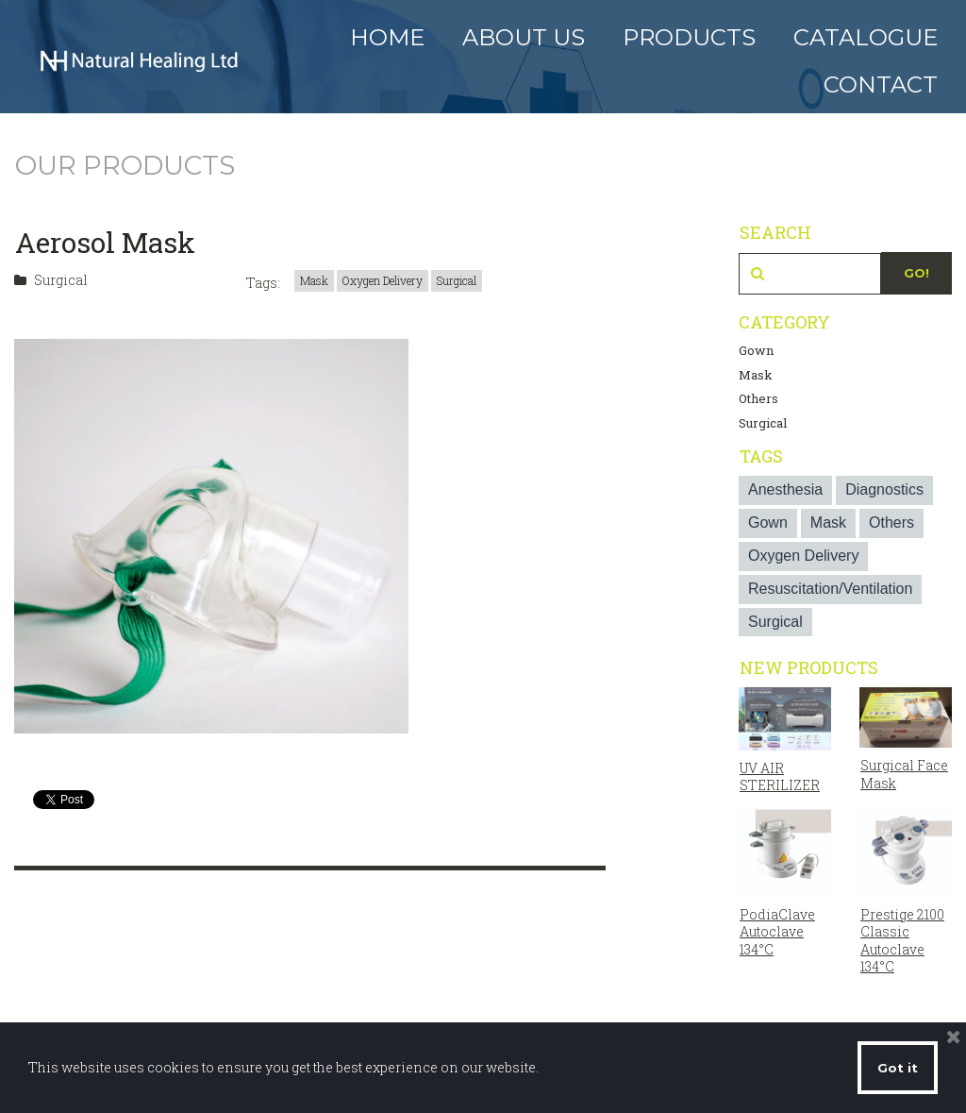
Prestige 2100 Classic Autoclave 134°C (902, 939)
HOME (387, 37)
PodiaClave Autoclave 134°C (777, 930)
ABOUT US (523, 37)
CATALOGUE (865, 37)
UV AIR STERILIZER (780, 776)
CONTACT (881, 84)
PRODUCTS (689, 37)
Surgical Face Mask (904, 773)
